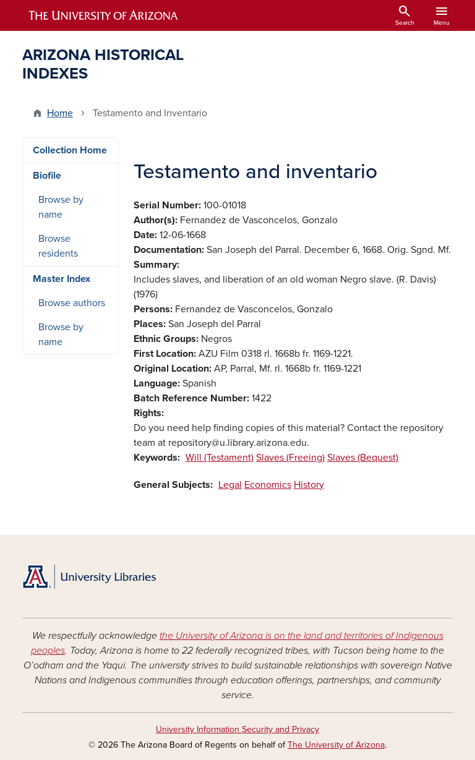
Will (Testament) (220, 457)
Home (60, 113)
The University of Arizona (336, 745)
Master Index (61, 279)
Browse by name (60, 207)
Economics (267, 485)
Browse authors (71, 303)
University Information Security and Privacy (237, 729)
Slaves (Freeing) (290, 457)
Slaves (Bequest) (362, 457)
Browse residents (58, 246)
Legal (230, 485)
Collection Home (70, 150)
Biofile (47, 175)
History (309, 485)
